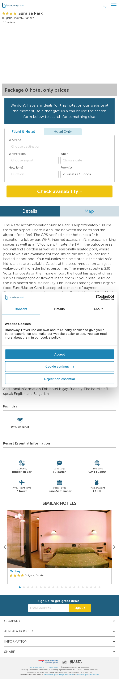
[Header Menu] (114, 5)
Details (29, 211)
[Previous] (5, 547)
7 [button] (45, 587)
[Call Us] (104, 6)
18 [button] (91, 587)
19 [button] (95, 587)
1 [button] (20, 587)
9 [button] (53, 587)
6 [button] (41, 587)
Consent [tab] (20, 309)
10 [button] (57, 587)
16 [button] (83, 587)
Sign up (80, 608)
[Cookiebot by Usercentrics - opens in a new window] (95, 297)
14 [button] (74, 587)
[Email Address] (48, 608)
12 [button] (66, 587)
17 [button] (87, 587)
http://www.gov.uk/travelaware (87, 675)
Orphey (15, 571)
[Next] (114, 547)
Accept (59, 354)
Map (89, 211)
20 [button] (99, 587)
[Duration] (34, 174)
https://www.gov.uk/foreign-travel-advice (59, 675)
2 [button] (24, 587)
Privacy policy (53, 667)
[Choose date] (85, 160)
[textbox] (61, 146)
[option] (59, 547)
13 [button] (70, 587)
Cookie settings (59, 366)
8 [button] (49, 587)
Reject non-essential (59, 379)
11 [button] (62, 587)
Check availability (59, 191)
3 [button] (28, 587)
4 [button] (32, 587)
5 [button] (36, 587)
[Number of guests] (85, 174)
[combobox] (59, 146)
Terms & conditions (37, 667)
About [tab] (98, 309)
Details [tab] (59, 309)
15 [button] (78, 587)
